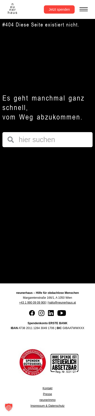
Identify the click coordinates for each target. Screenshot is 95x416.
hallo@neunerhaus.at (62, 302)
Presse (47, 394)
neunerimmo (48, 400)
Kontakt (48, 388)
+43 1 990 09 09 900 (32, 302)
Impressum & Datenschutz (48, 406)
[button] (8, 407)
